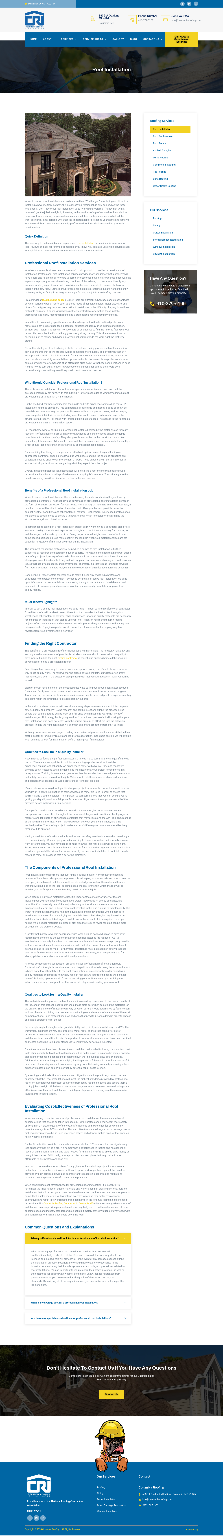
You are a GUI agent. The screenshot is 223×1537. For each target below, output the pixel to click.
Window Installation (164, 248)
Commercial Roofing (164, 166)
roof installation (85, 245)
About (49, 40)
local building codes (53, 302)
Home (33, 40)
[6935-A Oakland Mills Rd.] (93, 18)
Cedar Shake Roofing (164, 188)
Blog (133, 40)
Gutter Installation (163, 234)
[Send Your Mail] (165, 19)
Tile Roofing (159, 173)
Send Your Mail (180, 16)
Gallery (118, 40)
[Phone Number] (132, 19)
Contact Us (152, 40)
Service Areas (94, 40)
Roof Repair (159, 145)
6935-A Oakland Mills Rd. (109, 17)
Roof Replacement (163, 138)
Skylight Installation (164, 256)
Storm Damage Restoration (168, 241)
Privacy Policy (191, 1531)
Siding (156, 227)
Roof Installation (162, 131)
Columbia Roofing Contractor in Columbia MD (69, 1205)
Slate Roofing (160, 181)
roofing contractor (68, 660)
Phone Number (147, 16)
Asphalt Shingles (162, 152)
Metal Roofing (160, 159)
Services (69, 40)
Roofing (157, 220)
